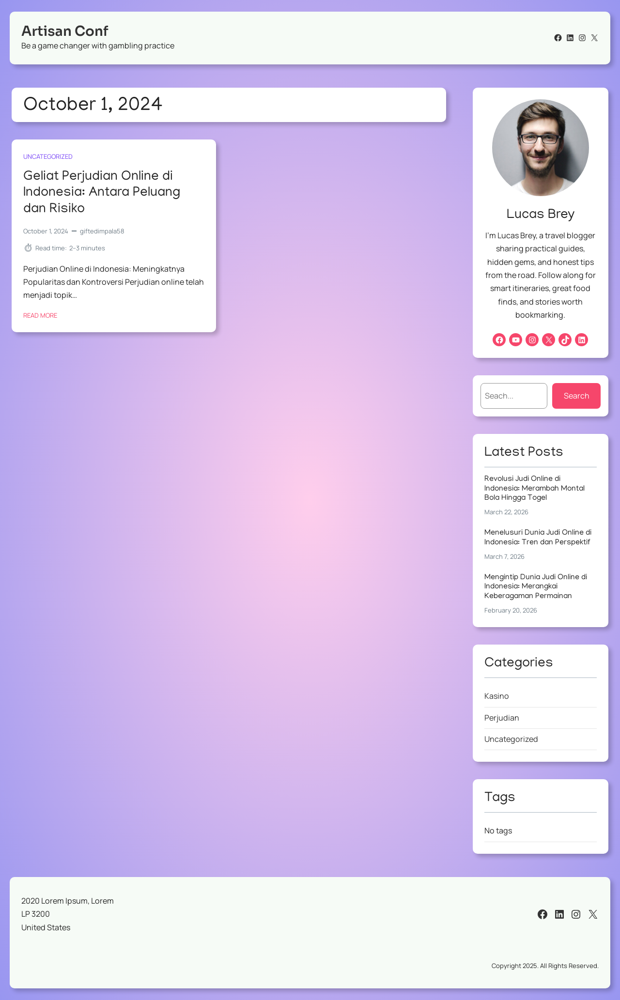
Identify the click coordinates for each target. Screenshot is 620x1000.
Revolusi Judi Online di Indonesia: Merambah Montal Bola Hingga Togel (534, 489)
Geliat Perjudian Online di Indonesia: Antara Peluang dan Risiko (101, 193)
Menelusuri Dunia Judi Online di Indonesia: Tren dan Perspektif (537, 538)
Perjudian (501, 717)
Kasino (496, 696)
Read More (40, 314)
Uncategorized (48, 156)
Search (576, 395)
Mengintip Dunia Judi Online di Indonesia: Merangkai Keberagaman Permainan (535, 587)
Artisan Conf (64, 31)
